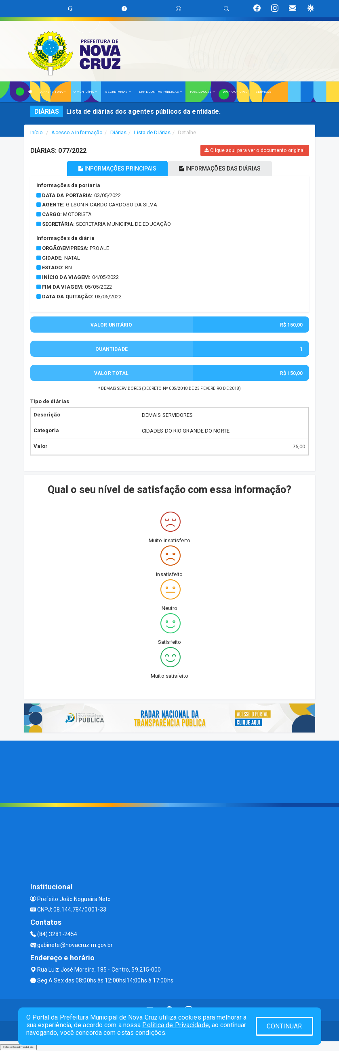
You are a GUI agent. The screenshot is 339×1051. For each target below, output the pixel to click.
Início (36, 132)
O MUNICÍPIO (85, 92)
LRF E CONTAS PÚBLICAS (160, 92)
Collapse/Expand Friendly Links (18, 1047)
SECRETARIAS (118, 92)
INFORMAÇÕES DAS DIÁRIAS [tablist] (220, 168)
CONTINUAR (284, 1026)
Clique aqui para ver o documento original (254, 150)
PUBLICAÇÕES (202, 92)
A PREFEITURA (52, 92)
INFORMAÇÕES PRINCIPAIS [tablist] (117, 168)
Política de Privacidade (175, 1025)
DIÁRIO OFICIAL (235, 92)
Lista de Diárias (152, 132)
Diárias (118, 132)
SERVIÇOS (263, 92)
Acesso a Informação (77, 132)
